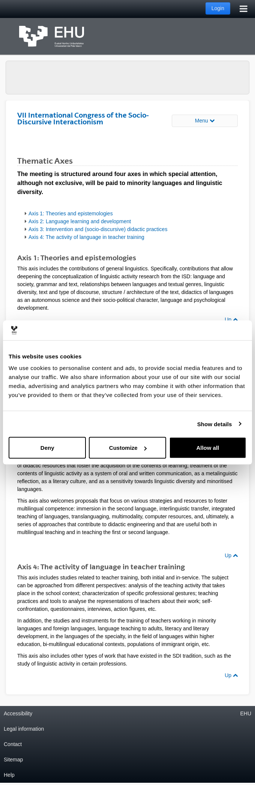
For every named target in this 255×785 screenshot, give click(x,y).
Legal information (24, 729)
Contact (13, 744)
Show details (214, 424)
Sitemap (13, 760)
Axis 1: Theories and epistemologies (70, 213)
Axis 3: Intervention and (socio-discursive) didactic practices (97, 229)
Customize (128, 448)
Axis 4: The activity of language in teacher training (86, 237)
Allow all (207, 448)
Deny (47, 448)
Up (231, 319)
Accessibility (18, 713)
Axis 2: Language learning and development (79, 221)
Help (9, 775)
